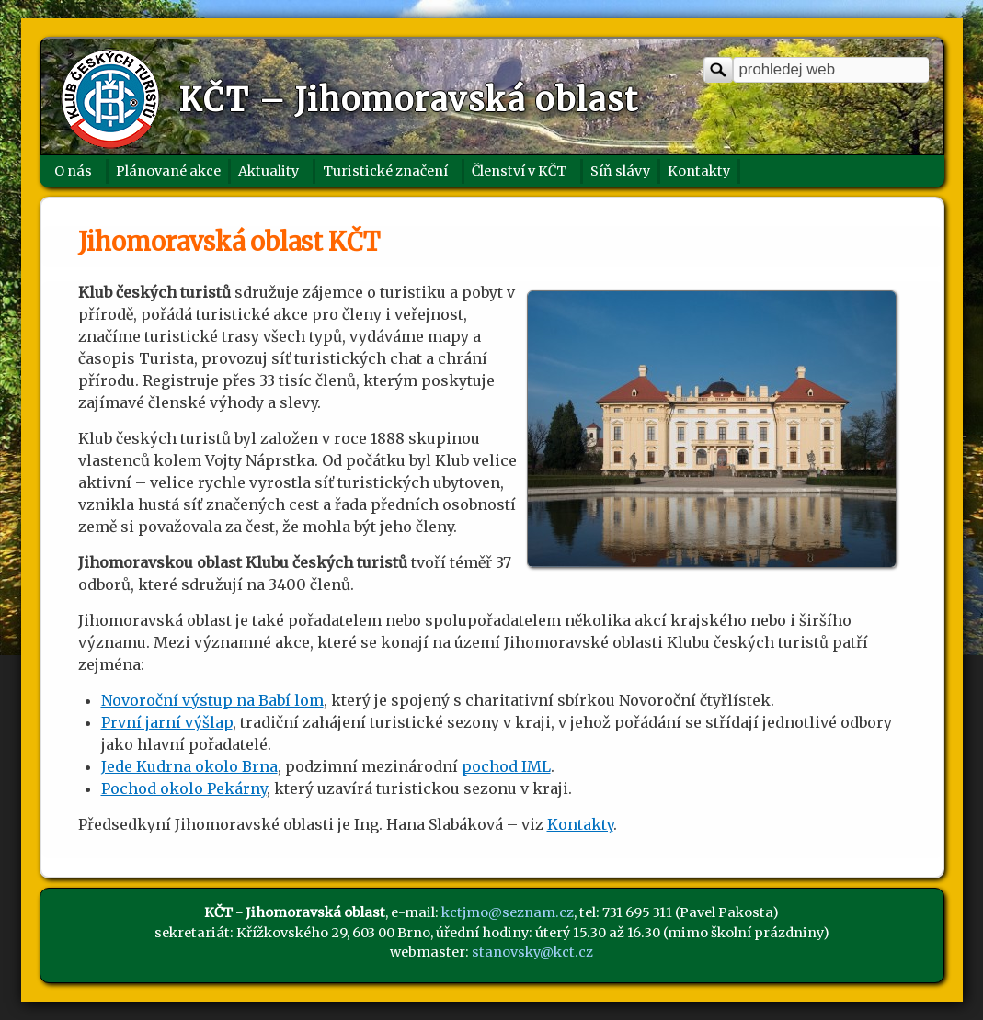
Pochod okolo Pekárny (184, 788)
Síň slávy (620, 171)
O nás (73, 171)
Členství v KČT (519, 171)
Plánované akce (168, 171)
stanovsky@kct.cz (532, 952)
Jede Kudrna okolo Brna (189, 766)
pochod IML (506, 766)
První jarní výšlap (167, 722)
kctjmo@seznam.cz (507, 912)
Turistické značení (385, 171)
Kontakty (699, 171)
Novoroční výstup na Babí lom (212, 700)
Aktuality (268, 171)
